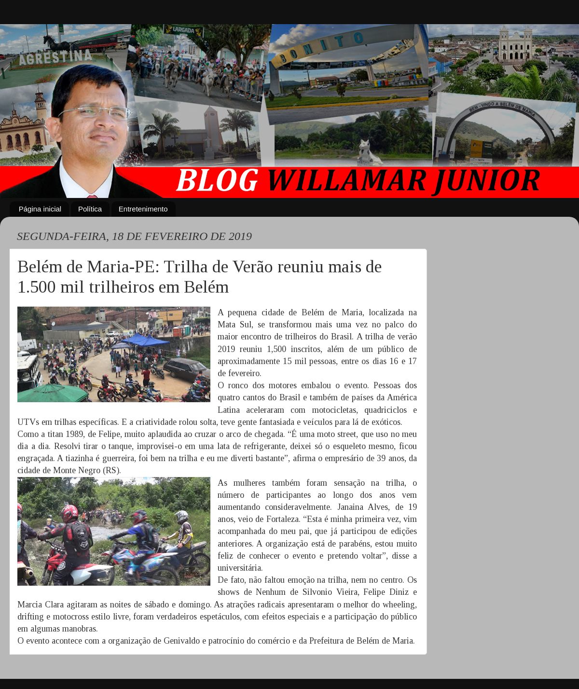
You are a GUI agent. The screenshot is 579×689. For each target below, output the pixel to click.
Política (90, 209)
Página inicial (40, 209)
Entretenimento (143, 209)
